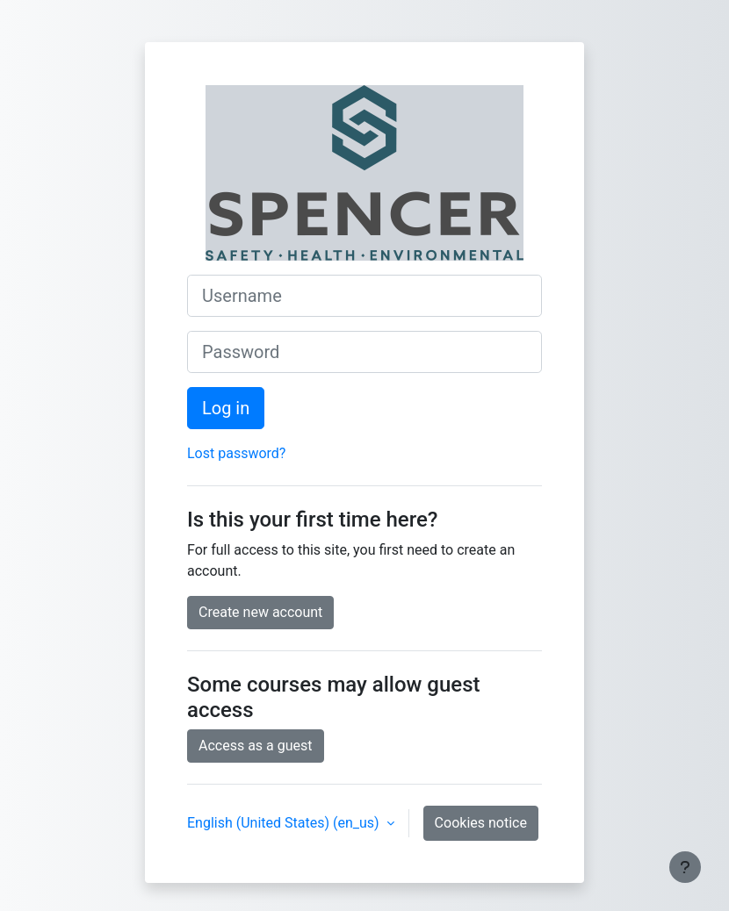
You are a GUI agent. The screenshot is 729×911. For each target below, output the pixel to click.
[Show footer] (685, 867)
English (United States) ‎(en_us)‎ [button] (285, 822)
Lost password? (236, 453)
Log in (225, 408)
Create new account (260, 612)
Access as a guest (255, 745)
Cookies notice (481, 822)
